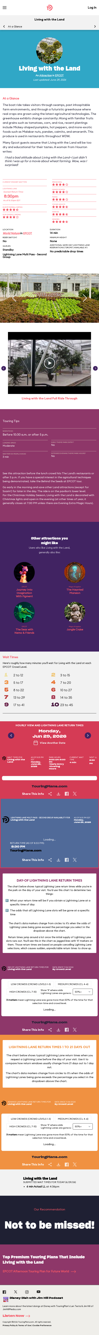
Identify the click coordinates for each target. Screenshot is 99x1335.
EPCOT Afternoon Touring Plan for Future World (39, 1271)
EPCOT (59, 75)
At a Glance (15, 26)
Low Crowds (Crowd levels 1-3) (31, 984)
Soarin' (7, 491)
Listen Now (17, 1316)
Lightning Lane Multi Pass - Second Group (25, 256)
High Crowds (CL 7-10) (23, 991)
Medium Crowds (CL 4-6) (73, 984)
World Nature (11, 233)
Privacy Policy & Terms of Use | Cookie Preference (27, 1325)
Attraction (45, 75)
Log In (92, 7)
